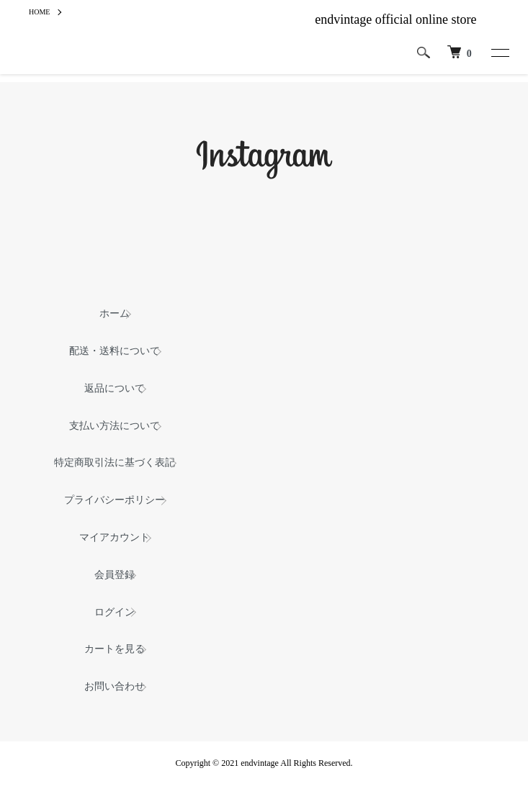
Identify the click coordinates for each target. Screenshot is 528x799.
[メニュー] (499, 52)
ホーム (114, 313)
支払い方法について (114, 425)
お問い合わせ (114, 686)
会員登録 (114, 574)
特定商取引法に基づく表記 (114, 462)
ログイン (114, 612)
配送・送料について (114, 351)
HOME (39, 12)
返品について (114, 388)
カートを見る (114, 649)
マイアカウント (114, 537)
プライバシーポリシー (114, 500)
